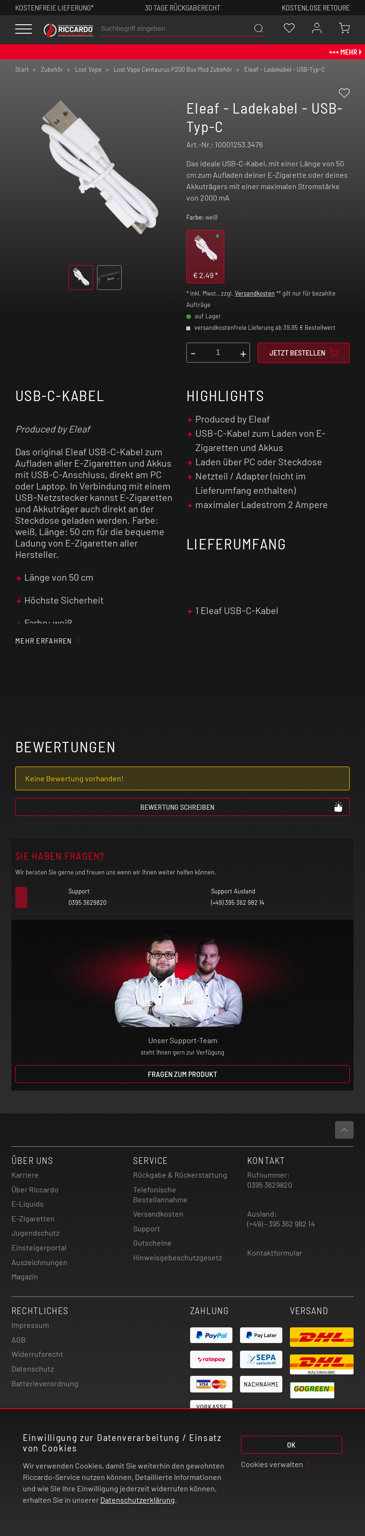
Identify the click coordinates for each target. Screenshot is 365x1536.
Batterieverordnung (44, 1383)
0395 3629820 (269, 1184)
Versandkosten (255, 293)
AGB (18, 1339)
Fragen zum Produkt (182, 1073)
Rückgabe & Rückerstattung (180, 1174)
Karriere (25, 1174)
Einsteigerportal (39, 1247)
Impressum (30, 1324)
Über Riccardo (34, 1189)
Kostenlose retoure (316, 7)
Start (22, 69)
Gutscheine (152, 1242)
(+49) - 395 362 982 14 (281, 1223)
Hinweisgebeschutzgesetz (177, 1257)
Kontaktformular (274, 1252)
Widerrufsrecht (37, 1353)
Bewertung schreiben (242, 806)
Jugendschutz (35, 1232)
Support (146, 1228)
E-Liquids (27, 1203)
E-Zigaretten (33, 1218)
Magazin (24, 1276)
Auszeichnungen (39, 1262)
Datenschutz (32, 1368)
